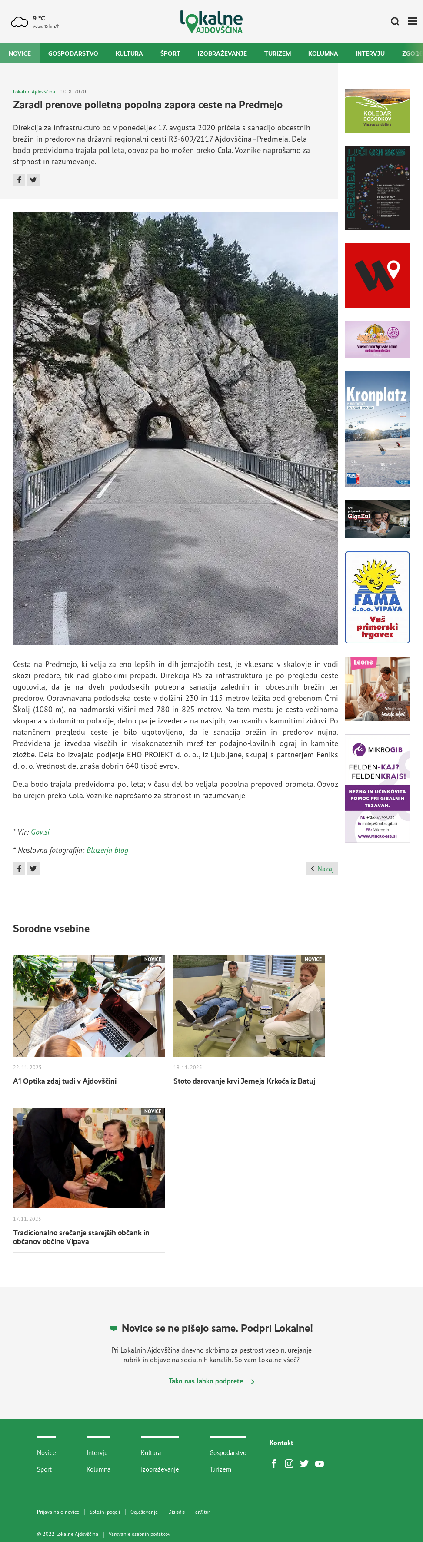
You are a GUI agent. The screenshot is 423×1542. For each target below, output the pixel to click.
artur (202, 1512)
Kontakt (281, 1442)
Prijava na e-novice (58, 1512)
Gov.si (40, 831)
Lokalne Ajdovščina (34, 91)
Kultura (129, 53)
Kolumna (323, 53)
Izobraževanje (222, 53)
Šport (170, 53)
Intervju (370, 53)
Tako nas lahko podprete (211, 1380)
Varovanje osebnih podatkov (139, 1534)
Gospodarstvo (73, 53)
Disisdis (176, 1512)
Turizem (277, 53)
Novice (20, 53)
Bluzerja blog (107, 850)
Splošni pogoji (105, 1512)
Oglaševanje (144, 1512)
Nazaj (322, 868)
